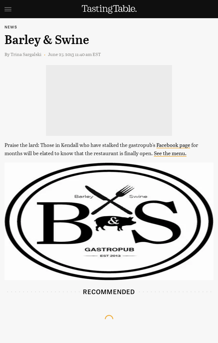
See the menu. (170, 153)
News (11, 27)
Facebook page (173, 144)
